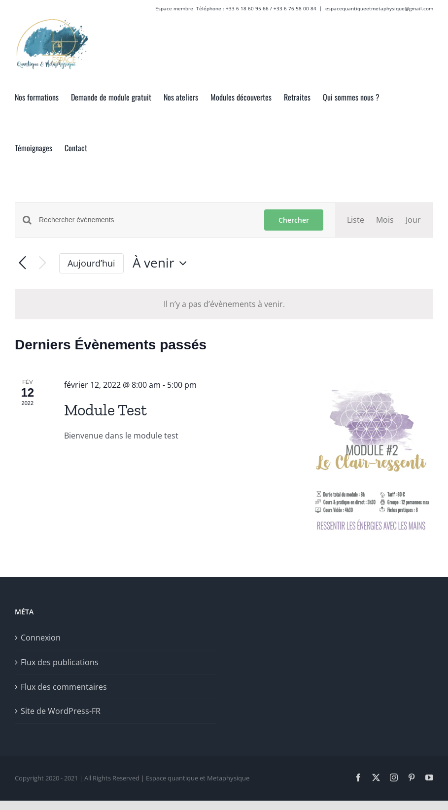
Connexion (41, 637)
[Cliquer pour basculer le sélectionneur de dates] (162, 263)
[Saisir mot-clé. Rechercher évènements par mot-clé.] (145, 220)
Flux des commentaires (64, 686)
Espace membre (174, 8)
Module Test (105, 410)
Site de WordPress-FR (61, 711)
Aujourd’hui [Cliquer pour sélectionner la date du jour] (91, 263)
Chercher (293, 220)
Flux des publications (60, 662)
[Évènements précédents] (22, 263)
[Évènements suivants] (42, 263)
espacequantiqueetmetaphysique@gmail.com (379, 8)
